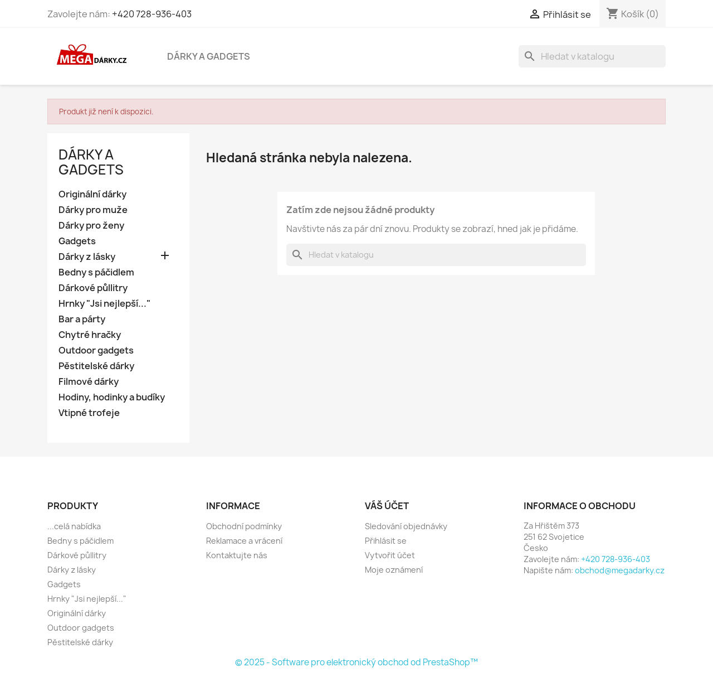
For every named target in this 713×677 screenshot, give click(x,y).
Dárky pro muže (93, 210)
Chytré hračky (89, 335)
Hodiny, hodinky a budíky (111, 397)
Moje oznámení (394, 569)
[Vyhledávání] (592, 56)
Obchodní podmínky (244, 526)
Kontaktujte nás (236, 555)
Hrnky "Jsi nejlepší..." (104, 304)
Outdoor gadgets (96, 350)
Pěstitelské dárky (96, 366)
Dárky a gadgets (208, 56)
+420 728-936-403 (152, 14)
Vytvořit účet (390, 555)
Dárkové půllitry (93, 288)
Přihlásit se (386, 540)
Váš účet (387, 506)
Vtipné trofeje (89, 413)
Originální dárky (92, 194)
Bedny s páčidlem (96, 272)
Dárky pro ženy (91, 225)
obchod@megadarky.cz (620, 570)
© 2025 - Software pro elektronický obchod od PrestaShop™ (356, 662)
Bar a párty (81, 319)
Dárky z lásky (86, 257)
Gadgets (77, 241)
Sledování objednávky (406, 526)
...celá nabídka (74, 526)
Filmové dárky (88, 382)
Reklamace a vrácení (244, 540)
